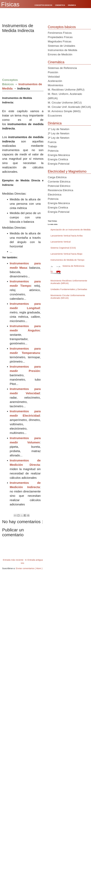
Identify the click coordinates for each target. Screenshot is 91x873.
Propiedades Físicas (60, 37)
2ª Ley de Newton (58, 133)
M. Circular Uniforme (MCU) (65, 102)
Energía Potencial (58, 163)
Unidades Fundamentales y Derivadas (69, 289)
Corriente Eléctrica (59, 181)
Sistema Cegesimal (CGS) (63, 248)
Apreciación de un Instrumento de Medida (71, 229)
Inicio (24, 561)
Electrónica (54, 194)
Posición (53, 72)
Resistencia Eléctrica (60, 190)
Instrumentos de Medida (62, 50)
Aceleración (55, 80)
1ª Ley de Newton (58, 129)
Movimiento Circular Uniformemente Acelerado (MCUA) (68, 296)
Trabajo (52, 146)
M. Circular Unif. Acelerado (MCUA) (69, 106)
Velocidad (54, 76)
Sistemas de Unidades (61, 45)
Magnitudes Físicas (59, 41)
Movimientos (55, 85)
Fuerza (52, 142)
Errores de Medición (60, 54)
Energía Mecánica (59, 155)
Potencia (53, 150)
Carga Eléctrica (57, 177)
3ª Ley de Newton (58, 137)
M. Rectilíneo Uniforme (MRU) (66, 89)
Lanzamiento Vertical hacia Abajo (66, 254)
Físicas (10, 4)
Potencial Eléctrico (59, 185)
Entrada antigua (35, 560)
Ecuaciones (55, 115)
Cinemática (56, 62)
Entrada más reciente (13, 560)
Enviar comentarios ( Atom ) (29, 568)
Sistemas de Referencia (62, 67)
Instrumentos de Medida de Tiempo (67, 260)
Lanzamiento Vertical (61, 241)
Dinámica (55, 123)
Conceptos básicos (62, 27)
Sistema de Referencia (73, 266)
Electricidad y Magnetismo (67, 171)
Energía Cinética (58, 159)
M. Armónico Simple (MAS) (64, 111)
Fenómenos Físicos (60, 32)
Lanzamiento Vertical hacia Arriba (67, 235)
